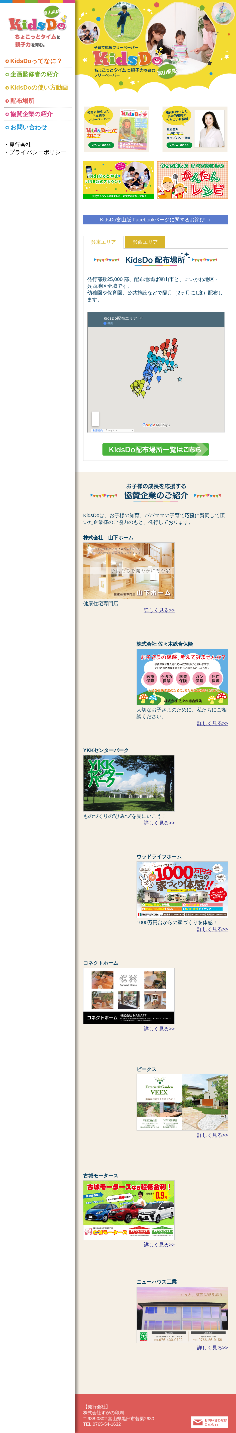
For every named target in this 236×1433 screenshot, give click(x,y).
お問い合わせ (28, 127)
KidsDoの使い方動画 (39, 87)
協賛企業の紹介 (31, 114)
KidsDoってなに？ (36, 61)
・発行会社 (17, 145)
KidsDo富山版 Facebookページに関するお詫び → (155, 219)
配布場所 (22, 100)
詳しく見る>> (159, 610)
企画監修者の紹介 (34, 74)
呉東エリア (103, 242)
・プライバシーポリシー (35, 152)
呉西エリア (145, 242)
